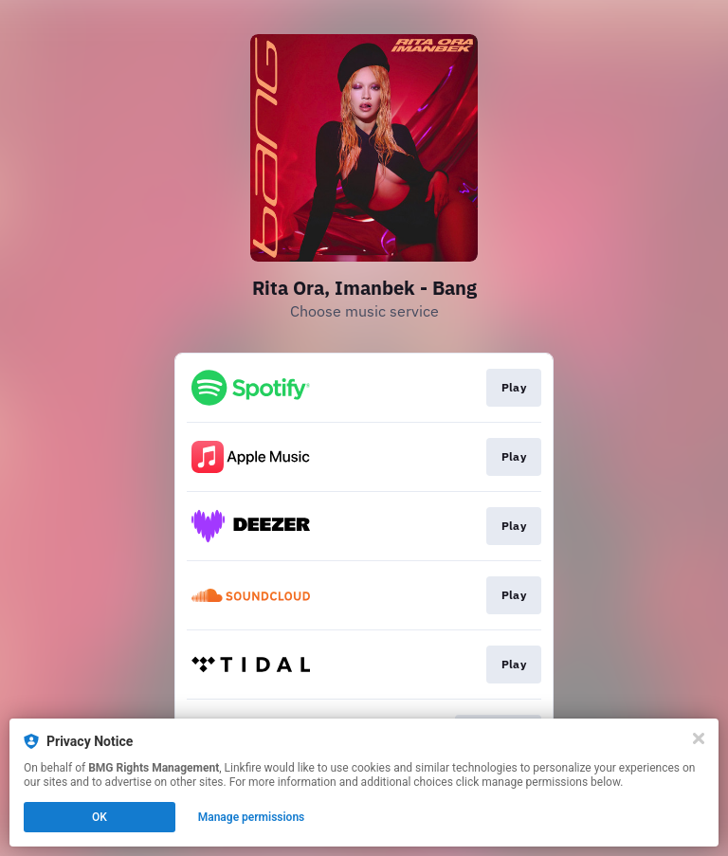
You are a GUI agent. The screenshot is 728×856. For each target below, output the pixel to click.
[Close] (698, 738)
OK (99, 817)
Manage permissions (251, 817)
